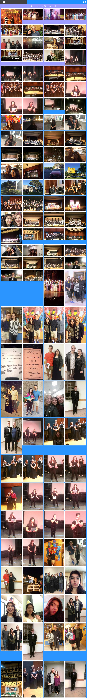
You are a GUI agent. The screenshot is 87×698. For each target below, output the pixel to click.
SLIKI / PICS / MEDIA (14, 2)
